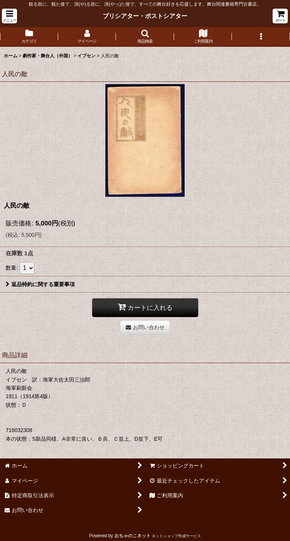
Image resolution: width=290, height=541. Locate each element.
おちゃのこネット (132, 535)
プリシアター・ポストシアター (145, 15)
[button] (9, 16)
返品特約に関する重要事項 (40, 284)
